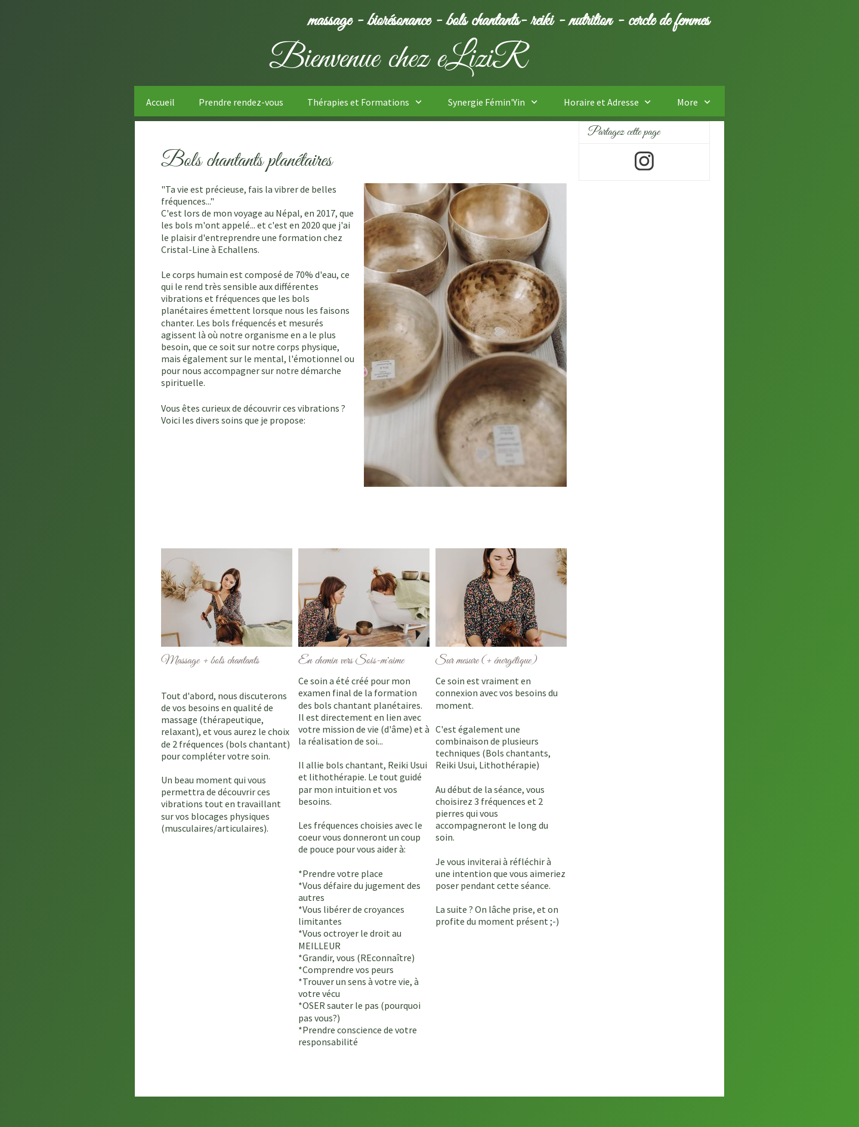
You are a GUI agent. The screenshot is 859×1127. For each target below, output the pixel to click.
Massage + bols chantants (211, 660)
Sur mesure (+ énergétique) (487, 660)
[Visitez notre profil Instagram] (644, 161)
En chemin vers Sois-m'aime (351, 660)
